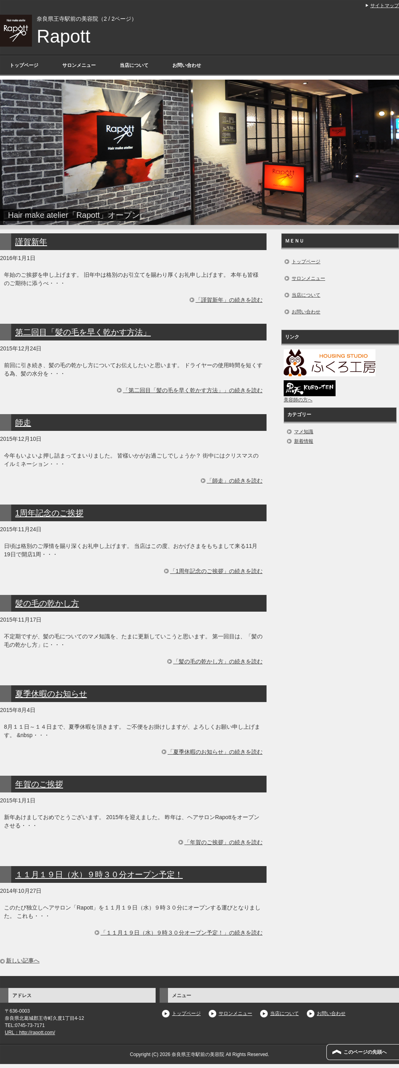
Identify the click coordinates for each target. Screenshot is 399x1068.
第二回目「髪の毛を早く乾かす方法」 (83, 332)
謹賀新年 (31, 241)
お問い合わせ (186, 65)
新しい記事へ (23, 960)
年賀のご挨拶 (39, 784)
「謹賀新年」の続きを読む (229, 300)
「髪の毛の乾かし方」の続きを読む (218, 661)
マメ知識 (303, 431)
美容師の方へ (298, 400)
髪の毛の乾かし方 (47, 603)
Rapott (63, 36)
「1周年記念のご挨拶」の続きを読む (216, 571)
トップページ (24, 65)
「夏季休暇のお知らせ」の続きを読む (215, 752)
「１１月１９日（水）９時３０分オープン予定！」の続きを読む (182, 932)
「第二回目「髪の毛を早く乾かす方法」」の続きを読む (193, 390)
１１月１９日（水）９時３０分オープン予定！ (99, 874)
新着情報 (303, 441)
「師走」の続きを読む (235, 480)
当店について (134, 65)
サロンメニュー (79, 65)
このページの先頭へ (365, 1052)
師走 (23, 422)
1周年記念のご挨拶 (49, 513)
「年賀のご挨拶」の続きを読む (223, 842)
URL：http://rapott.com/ (30, 1032)
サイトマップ (384, 5)
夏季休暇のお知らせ (51, 693)
